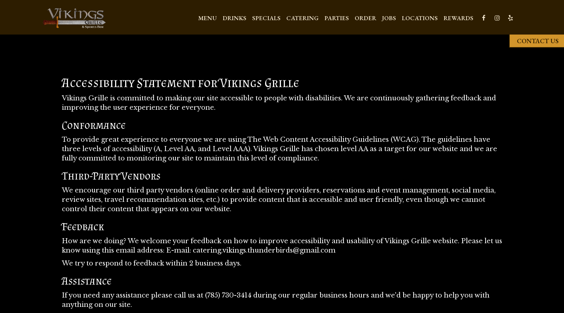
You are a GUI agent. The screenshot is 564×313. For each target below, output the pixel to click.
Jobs (389, 18)
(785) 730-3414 (228, 295)
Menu (207, 18)
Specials (266, 18)
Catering (302, 18)
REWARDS (458, 18)
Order (365, 18)
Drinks (234, 18)
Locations (420, 18)
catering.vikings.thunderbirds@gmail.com (264, 250)
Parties (336, 18)
